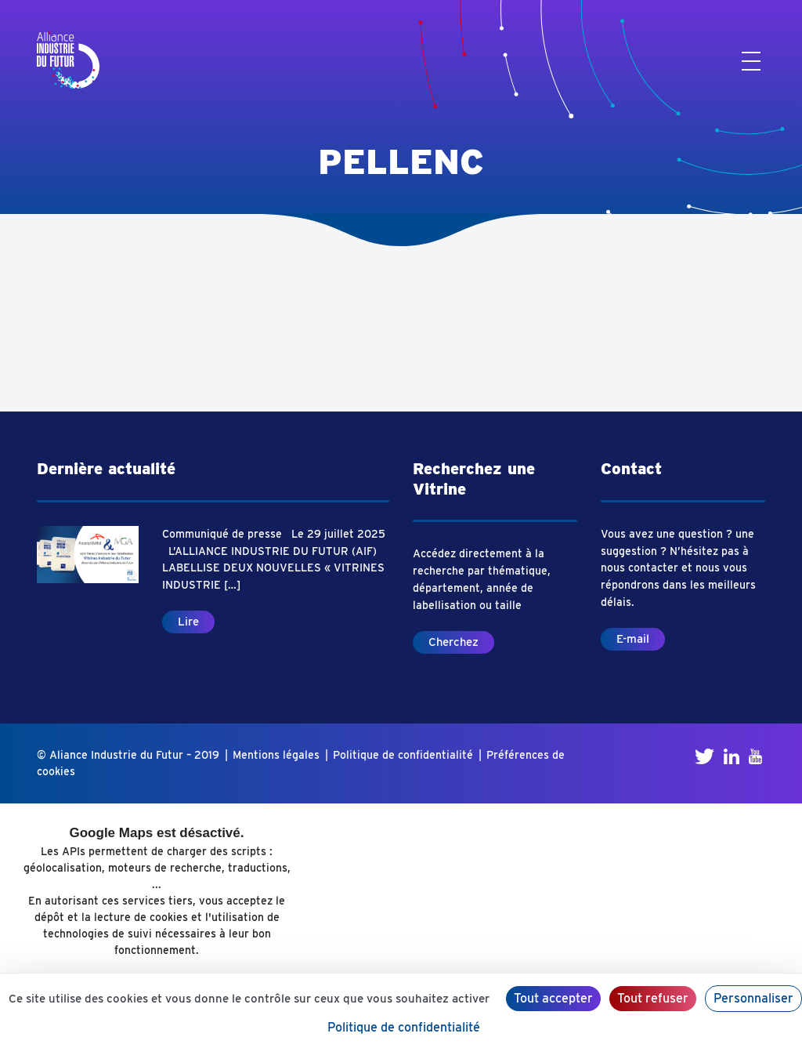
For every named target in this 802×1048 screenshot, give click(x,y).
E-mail (632, 639)
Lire (188, 622)
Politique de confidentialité (403, 755)
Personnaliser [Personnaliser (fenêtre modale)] (753, 998)
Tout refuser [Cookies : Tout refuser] (652, 998)
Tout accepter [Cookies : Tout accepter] (553, 998)
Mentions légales (276, 755)
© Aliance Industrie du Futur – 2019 (128, 755)
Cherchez (453, 642)
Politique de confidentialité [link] (403, 1027)
